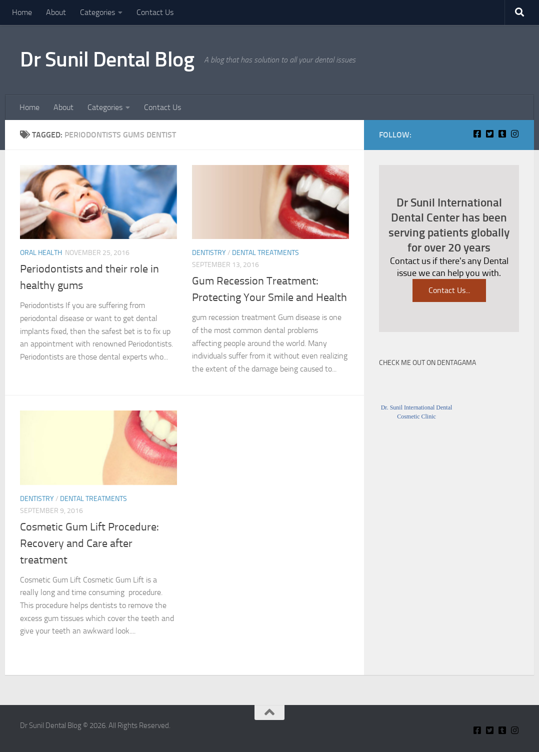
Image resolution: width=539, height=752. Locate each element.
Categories (97, 12)
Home (22, 12)
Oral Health (41, 252)
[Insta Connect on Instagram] (514, 134)
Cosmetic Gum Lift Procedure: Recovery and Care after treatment (89, 543)
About (56, 12)
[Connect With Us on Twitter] (490, 134)
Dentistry (209, 252)
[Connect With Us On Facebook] (477, 134)
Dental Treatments (265, 252)
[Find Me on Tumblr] (502, 134)
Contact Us (155, 12)
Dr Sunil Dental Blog (107, 59)
